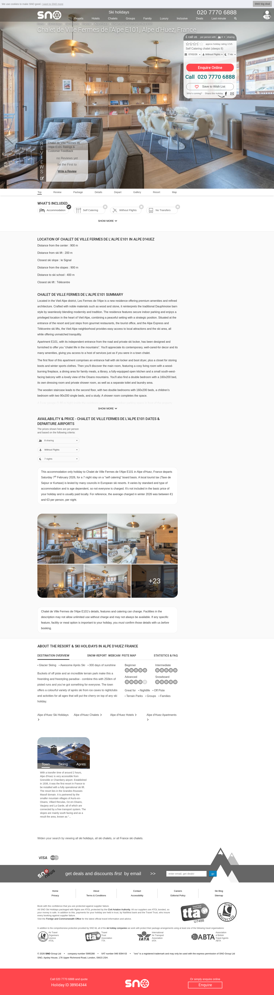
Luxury (164, 18)
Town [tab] (46, 764)
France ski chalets (131, 838)
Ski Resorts (72, 24)
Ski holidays (119, 12)
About (96, 891)
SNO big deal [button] (262, 3)
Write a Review (67, 171)
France (86, 24)
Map (174, 192)
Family (147, 18)
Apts (161, 714)
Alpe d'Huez (101, 24)
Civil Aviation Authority (119, 909)
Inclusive (182, 18)
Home (40, 24)
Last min (218, 18)
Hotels (96, 18)
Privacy (55, 895)
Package (78, 192)
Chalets (112, 18)
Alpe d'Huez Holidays (52, 714)
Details (98, 192)
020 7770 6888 (65, 979)
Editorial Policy (178, 895)
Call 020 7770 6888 (210, 77)
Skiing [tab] (63, 764)
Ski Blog (219, 891)
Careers (178, 891)
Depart (117, 192)
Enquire (205, 985)
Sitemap (219, 895)
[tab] (53, 655)
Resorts (78, 18)
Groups (130, 18)
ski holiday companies (117, 928)
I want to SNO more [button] (52, 4)
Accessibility (137, 895)
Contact (137, 891)
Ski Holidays (55, 24)
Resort (156, 192)
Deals (199, 18)
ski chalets (104, 838)
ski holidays (86, 838)
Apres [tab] (80, 764)
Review (57, 192)
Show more (106, 408)
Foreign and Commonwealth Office (63, 918)
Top (40, 192)
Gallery (137, 192)
